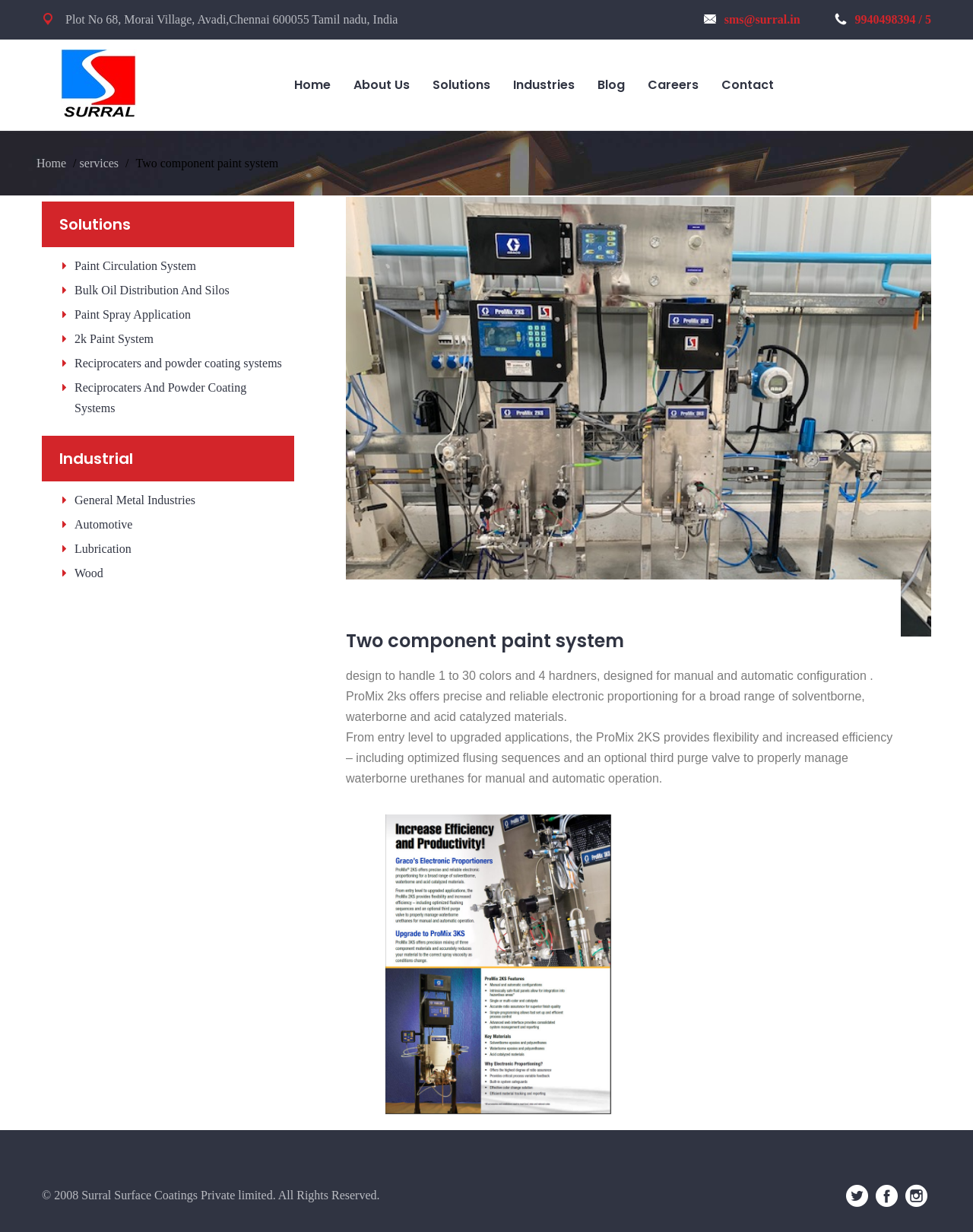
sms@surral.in (752, 19)
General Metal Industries (134, 500)
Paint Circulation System (135, 265)
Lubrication (103, 548)
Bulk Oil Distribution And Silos (152, 290)
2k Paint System (114, 338)
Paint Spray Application (132, 314)
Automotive (103, 524)
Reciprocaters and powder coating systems (178, 363)
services (99, 163)
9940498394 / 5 (883, 19)
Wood (88, 573)
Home (51, 163)
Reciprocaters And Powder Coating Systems (160, 397)
